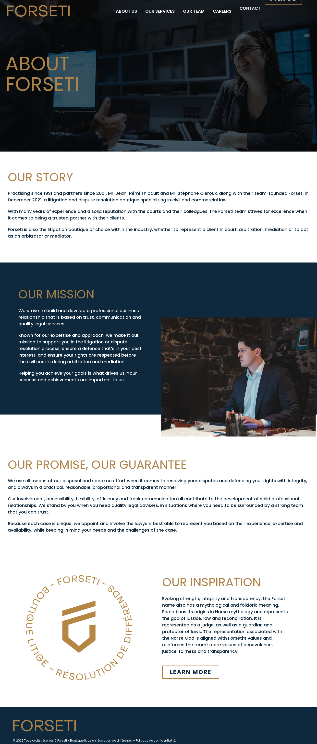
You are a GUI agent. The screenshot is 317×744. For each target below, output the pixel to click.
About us (126, 11)
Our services (160, 9)
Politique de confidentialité (155, 740)
